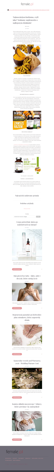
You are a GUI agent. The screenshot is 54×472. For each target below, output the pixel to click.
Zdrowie (24, 9)
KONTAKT (15, 458)
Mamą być (44, 9)
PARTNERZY (21, 458)
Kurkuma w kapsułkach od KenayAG (21, 144)
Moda (16, 9)
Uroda (27, 9)
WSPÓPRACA (8, 458)
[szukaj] (24, 217)
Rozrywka (39, 9)
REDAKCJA (28, 458)
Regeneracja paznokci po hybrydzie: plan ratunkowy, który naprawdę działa (27, 317)
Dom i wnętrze (33, 9)
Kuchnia (20, 9)
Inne (48, 9)
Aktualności (11, 9)
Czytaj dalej (17, 269)
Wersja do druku (27, 208)
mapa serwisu (16, 460)
